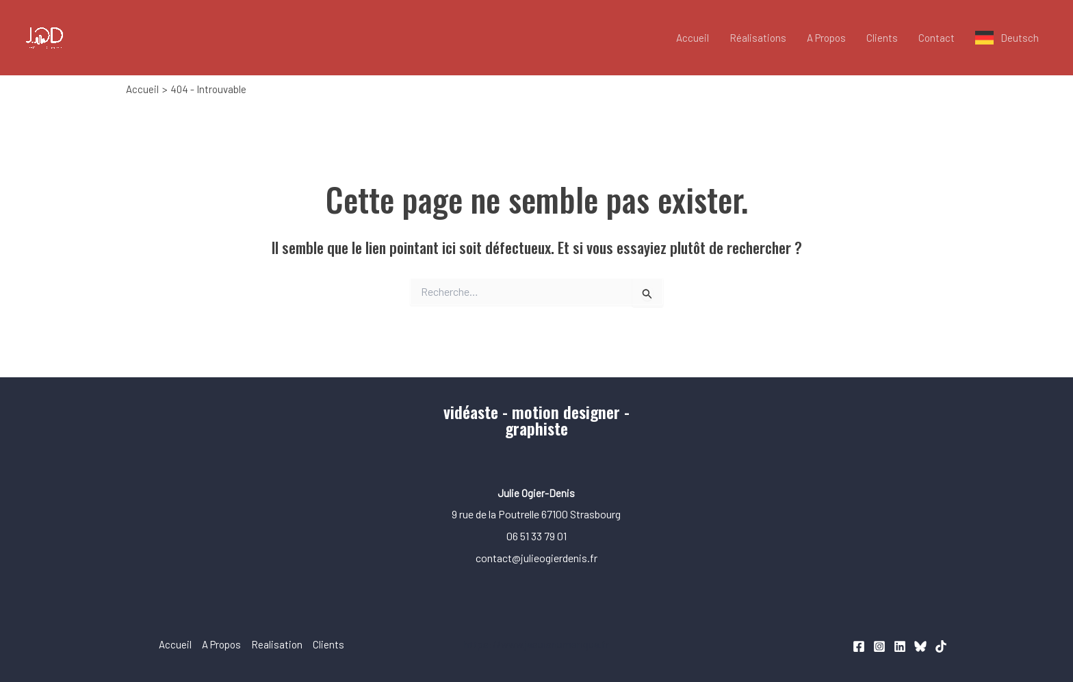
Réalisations (757, 37)
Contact (936, 37)
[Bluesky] (920, 646)
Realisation (276, 644)
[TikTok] (941, 646)
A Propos (826, 37)
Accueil (692, 37)
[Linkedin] (900, 646)
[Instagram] (879, 646)
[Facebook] (859, 646)
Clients (882, 37)
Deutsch (1019, 37)
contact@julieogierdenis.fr (536, 557)
